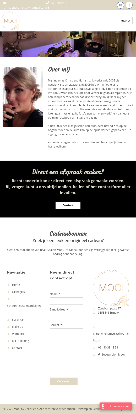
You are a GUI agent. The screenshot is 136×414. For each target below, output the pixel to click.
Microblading (18, 341)
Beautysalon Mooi (109, 354)
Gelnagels (16, 292)
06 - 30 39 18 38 (56, 5)
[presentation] (76, 365)
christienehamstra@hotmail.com (24, 5)
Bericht (56, 325)
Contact (68, 205)
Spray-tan (16, 320)
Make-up (15, 327)
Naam (55, 294)
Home (13, 285)
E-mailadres (59, 309)
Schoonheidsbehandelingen (24, 306)
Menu (125, 21)
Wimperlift (16, 334)
